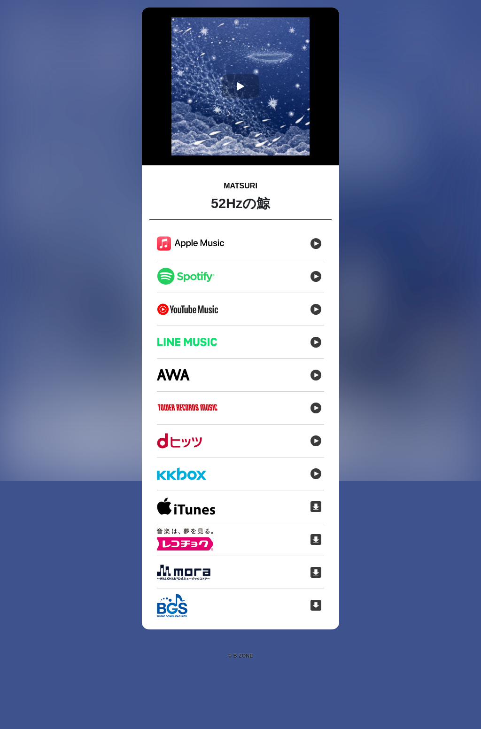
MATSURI (240, 186)
